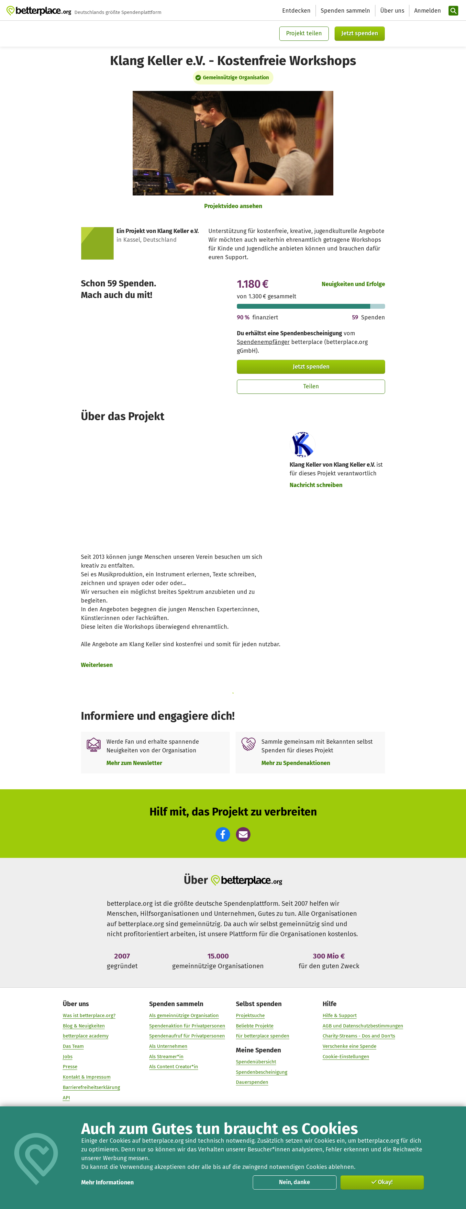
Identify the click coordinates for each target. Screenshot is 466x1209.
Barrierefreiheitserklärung (91, 1087)
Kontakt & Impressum (87, 1077)
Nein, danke (294, 1182)
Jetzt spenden (359, 33)
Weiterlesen (97, 665)
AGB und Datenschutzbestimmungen (363, 1026)
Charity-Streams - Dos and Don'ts (359, 1036)
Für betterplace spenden (262, 1036)
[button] (223, 834)
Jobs (67, 1056)
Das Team (73, 1046)
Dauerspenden (252, 1082)
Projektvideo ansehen (233, 206)
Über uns (392, 10)
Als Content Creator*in (173, 1067)
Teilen (311, 386)
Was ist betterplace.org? (89, 1015)
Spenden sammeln (345, 10)
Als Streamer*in (166, 1056)
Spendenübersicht (256, 1062)
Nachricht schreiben (316, 485)
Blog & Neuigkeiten (84, 1026)
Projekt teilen (304, 33)
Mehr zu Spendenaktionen (295, 763)
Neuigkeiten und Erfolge (353, 284)
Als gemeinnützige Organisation (184, 1015)
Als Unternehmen (168, 1046)
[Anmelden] (426, 10)
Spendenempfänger (263, 342)
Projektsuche (250, 1015)
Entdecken (296, 10)
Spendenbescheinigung (261, 1072)
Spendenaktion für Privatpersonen (187, 1026)
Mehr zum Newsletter (134, 763)
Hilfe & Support (340, 1015)
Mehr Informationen (107, 1182)
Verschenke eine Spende (349, 1046)
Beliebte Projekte (254, 1026)
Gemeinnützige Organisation (236, 77)
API (66, 1098)
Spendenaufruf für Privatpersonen (187, 1036)
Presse (70, 1067)
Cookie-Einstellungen (346, 1056)
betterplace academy (85, 1036)
